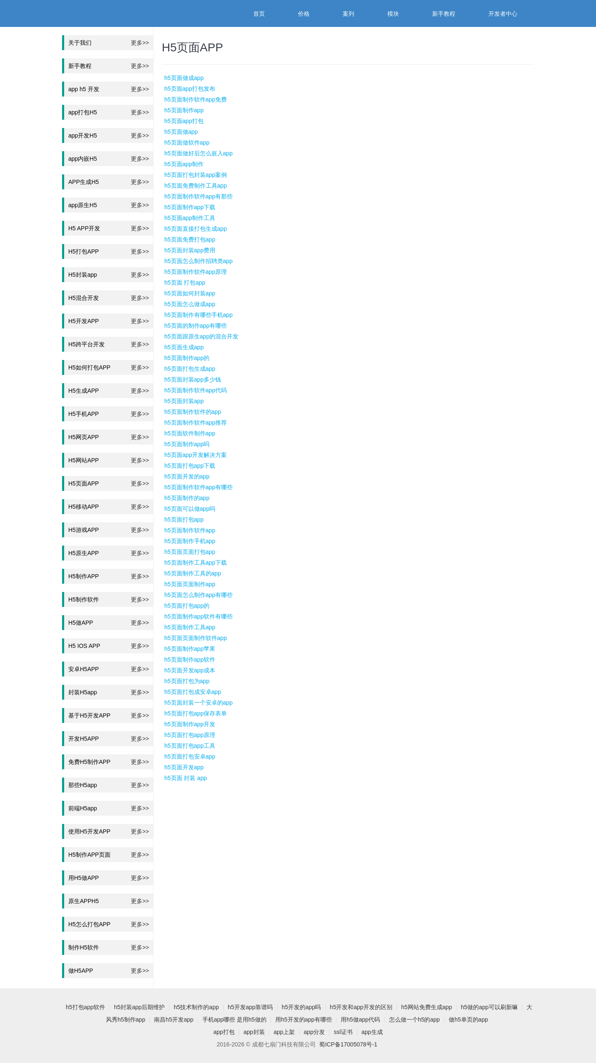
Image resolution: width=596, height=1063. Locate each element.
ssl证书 (343, 1032)
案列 (348, 13)
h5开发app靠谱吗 (250, 1007)
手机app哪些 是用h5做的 (234, 1019)
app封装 (253, 1032)
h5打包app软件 (85, 1007)
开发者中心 (502, 13)
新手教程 (443, 13)
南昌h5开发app (173, 1019)
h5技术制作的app (196, 1007)
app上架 (284, 1032)
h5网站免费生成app (426, 1007)
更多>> (140, 42)
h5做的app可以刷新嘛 (489, 1007)
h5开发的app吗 (301, 1007)
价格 (304, 13)
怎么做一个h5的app (414, 1019)
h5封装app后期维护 (139, 1007)
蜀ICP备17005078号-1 (348, 1044)
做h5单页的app (468, 1019)
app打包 (223, 1032)
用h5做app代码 (360, 1019)
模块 (393, 13)
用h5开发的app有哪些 (303, 1019)
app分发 (314, 1032)
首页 (259, 13)
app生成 (371, 1032)
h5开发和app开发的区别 (361, 1007)
